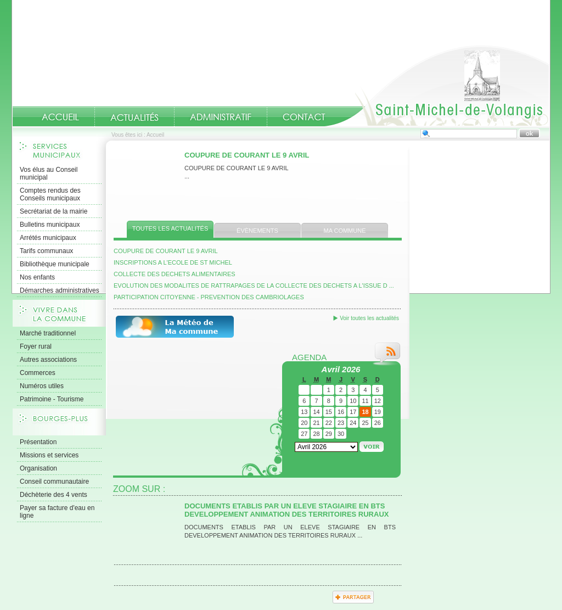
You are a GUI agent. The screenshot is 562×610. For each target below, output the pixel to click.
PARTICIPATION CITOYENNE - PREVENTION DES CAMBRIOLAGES (209, 297)
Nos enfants (37, 277)
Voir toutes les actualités (369, 318)
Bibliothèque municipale (54, 264)
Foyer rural (36, 346)
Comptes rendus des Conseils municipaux (50, 194)
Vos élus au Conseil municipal (48, 173)
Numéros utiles (42, 386)
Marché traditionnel (48, 333)
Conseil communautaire (54, 481)
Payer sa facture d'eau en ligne (57, 511)
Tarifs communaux (46, 251)
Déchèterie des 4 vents (53, 495)
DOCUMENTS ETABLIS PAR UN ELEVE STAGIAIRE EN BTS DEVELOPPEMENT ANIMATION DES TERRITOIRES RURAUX (286, 510)
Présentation (38, 442)
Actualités (134, 116)
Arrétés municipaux (48, 238)
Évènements (257, 230)
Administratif (221, 117)
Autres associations (48, 359)
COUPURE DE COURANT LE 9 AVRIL (247, 155)
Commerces (37, 373)
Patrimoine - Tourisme (51, 399)
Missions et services (49, 455)
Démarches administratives (59, 290)
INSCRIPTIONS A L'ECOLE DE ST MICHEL (173, 262)
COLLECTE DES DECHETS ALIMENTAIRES (174, 274)
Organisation (38, 468)
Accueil (436, 85)
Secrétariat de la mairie (53, 211)
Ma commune (345, 230)
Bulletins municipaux (50, 224)
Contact (304, 117)
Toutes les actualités (170, 228)
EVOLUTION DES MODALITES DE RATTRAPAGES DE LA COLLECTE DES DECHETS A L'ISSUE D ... (254, 285)
